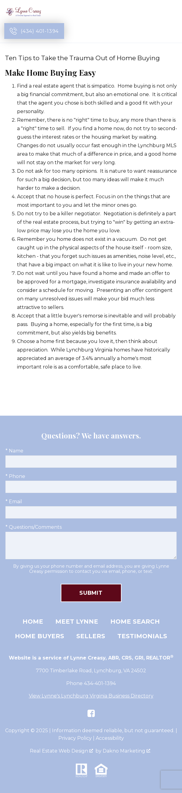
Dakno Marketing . (127, 751)
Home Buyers (39, 636)
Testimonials (142, 636)
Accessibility (110, 738)
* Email (13, 501)
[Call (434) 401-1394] (34, 31)
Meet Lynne (76, 621)
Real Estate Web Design (61, 751)
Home (32, 621)
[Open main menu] (170, 31)
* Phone (15, 476)
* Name (14, 451)
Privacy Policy (75, 738)
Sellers (90, 636)
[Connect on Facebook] (91, 713)
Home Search (135, 621)
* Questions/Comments (33, 527)
